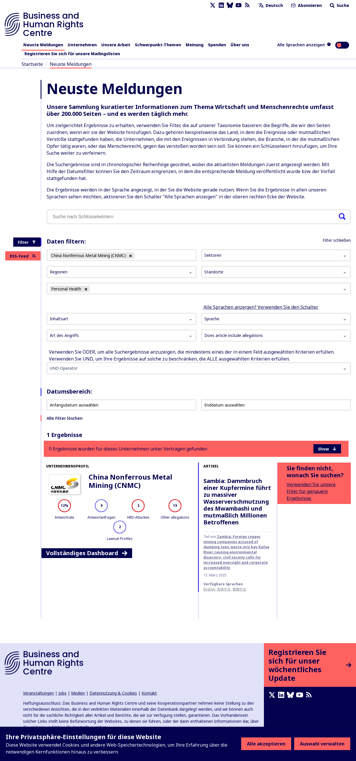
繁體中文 (239, 589)
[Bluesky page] (229, 5)
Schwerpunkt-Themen (158, 44)
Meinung (194, 44)
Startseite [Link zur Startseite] (32, 64)
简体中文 (224, 589)
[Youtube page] (238, 5)
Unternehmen (82, 44)
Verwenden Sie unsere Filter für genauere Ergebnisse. (311, 491)
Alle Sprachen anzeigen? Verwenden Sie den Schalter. (260, 307)
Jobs (62, 693)
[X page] (212, 5)
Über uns (240, 44)
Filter (27, 242)
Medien (78, 693)
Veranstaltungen (38, 693)
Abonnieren (306, 5)
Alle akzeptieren (266, 744)
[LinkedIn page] (221, 5)
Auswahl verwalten (322, 744)
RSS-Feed (23, 256)
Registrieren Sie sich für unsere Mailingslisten (72, 53)
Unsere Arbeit (115, 44)
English (209, 589)
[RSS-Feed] (247, 5)
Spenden (217, 44)
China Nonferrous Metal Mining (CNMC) (130, 481)
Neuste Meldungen (43, 44)
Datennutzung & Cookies (113, 693)
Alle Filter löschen (65, 418)
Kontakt (149, 693)
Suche (339, 5)
